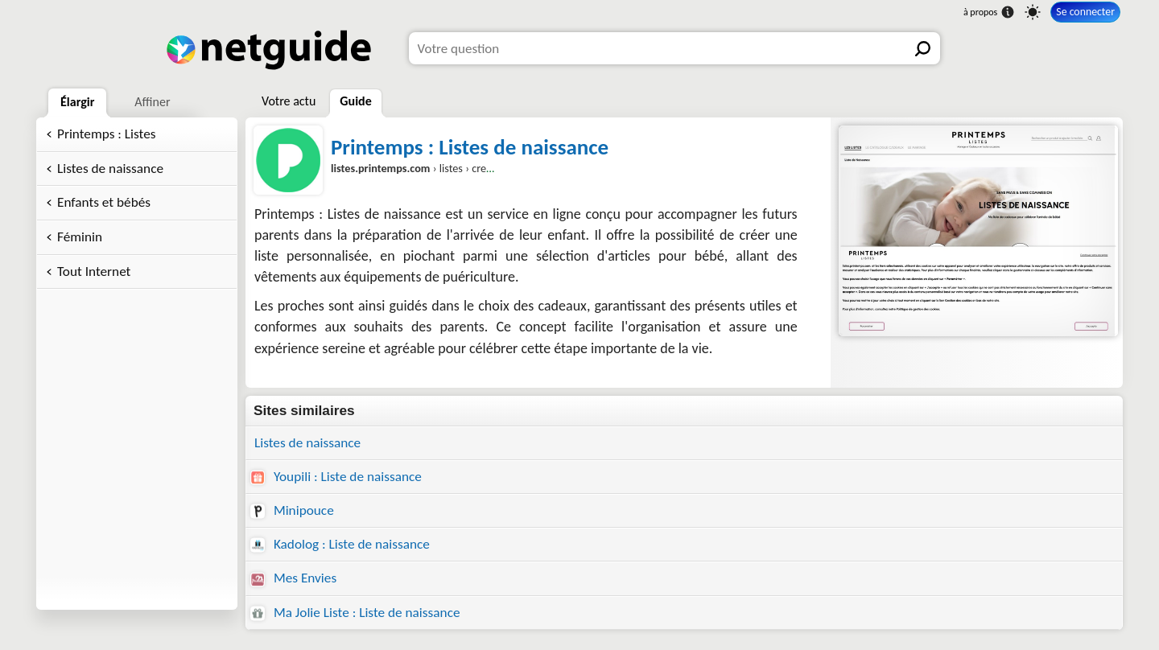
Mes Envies (293, 578)
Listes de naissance (110, 168)
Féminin (79, 236)
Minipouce (292, 510)
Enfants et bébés (104, 202)
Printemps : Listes (106, 133)
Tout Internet (93, 271)
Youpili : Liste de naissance (336, 476)
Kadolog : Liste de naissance (340, 544)
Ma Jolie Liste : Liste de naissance (355, 612)
